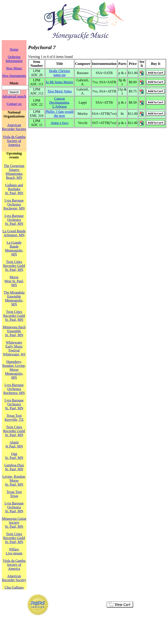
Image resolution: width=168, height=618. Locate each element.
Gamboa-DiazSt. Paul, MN (14, 467)
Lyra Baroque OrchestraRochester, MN (14, 204)
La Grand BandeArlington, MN (14, 233)
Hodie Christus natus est (59, 73)
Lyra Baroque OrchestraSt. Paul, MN (14, 220)
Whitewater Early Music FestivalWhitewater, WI (14, 348)
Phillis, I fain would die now (59, 113)
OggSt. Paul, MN (14, 456)
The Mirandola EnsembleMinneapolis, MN (14, 298)
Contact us (14, 104)
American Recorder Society (14, 127)
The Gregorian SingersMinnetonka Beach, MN (14, 171)
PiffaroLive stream (14, 551)
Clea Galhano (14, 587)
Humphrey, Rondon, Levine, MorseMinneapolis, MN (14, 369)
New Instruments (14, 76)
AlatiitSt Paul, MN (14, 444)
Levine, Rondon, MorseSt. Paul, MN (14, 480)
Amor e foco (59, 123)
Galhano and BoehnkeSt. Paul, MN (14, 189)
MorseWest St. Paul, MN (14, 281)
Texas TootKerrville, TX (14, 417)
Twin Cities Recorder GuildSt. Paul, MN (14, 266)
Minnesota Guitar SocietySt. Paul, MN (14, 522)
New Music (14, 68)
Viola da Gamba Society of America (14, 141)
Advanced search (14, 96)
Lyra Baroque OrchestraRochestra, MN (14, 389)
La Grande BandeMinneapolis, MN (14, 248)
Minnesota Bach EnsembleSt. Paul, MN (14, 331)
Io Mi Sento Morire (59, 82)
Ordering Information (14, 59)
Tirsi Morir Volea (59, 91)
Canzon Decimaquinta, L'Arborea (59, 102)
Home (14, 49)
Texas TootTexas (14, 494)
